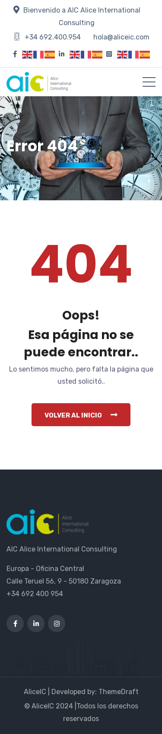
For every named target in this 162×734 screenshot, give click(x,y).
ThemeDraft (118, 692)
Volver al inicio (81, 415)
